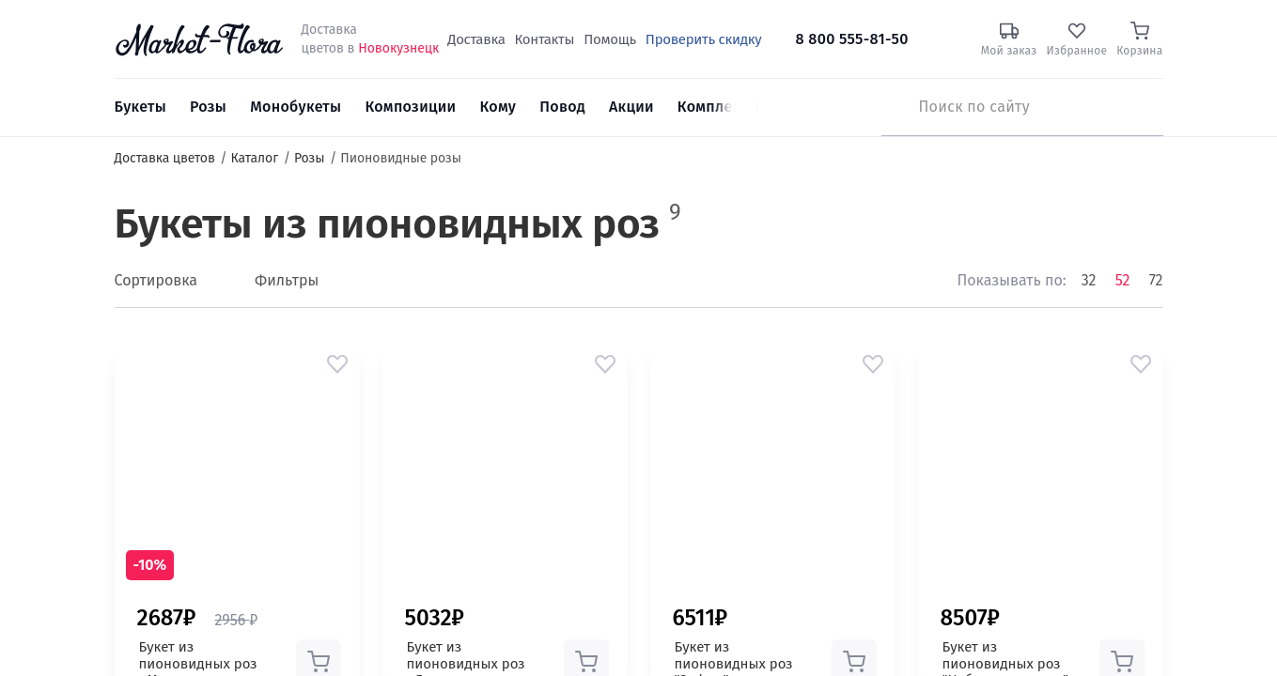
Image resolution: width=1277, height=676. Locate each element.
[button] (337, 364)
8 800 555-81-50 (852, 39)
